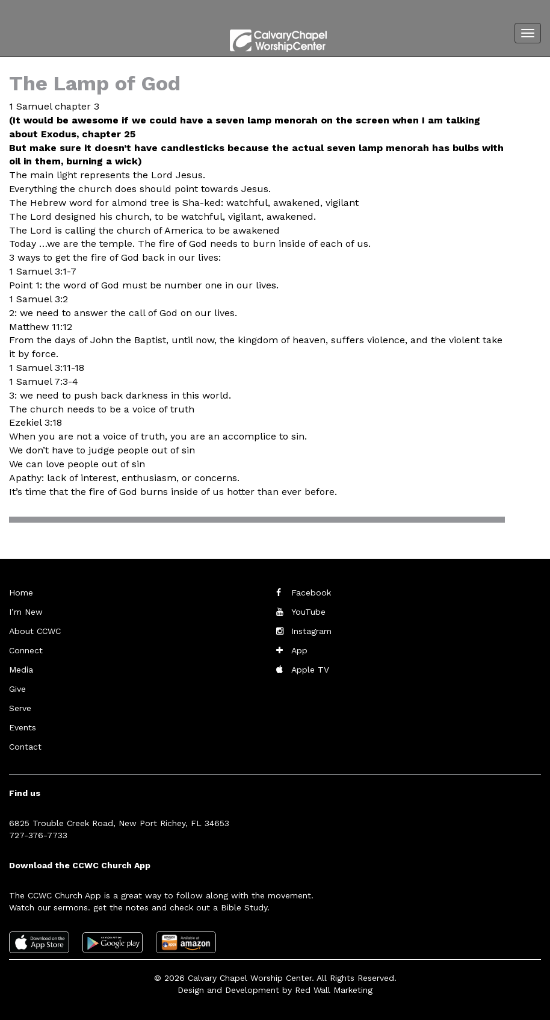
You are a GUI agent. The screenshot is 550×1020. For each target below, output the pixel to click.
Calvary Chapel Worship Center (250, 978)
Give (17, 689)
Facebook (311, 592)
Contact (25, 746)
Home (21, 592)
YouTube (308, 612)
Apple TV (310, 669)
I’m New (26, 612)
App (299, 650)
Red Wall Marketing (333, 990)
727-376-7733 (38, 835)
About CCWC (35, 631)
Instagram (311, 631)
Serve (20, 708)
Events (22, 727)
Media (21, 669)
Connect (26, 650)
